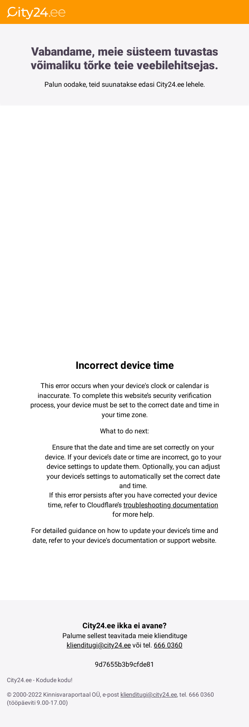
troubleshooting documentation (170, 505)
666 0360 (168, 645)
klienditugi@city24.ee (99, 645)
